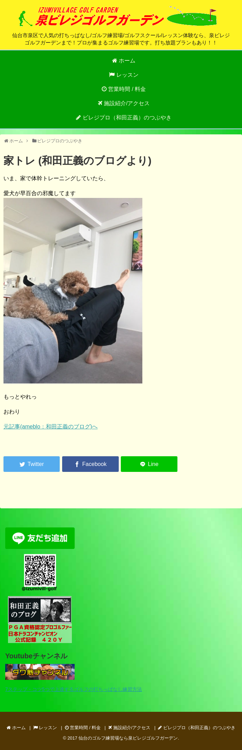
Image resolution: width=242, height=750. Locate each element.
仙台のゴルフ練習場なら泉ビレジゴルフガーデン (128, 738)
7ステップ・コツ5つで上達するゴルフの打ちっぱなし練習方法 (73, 689)
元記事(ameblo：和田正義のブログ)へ (50, 427)
